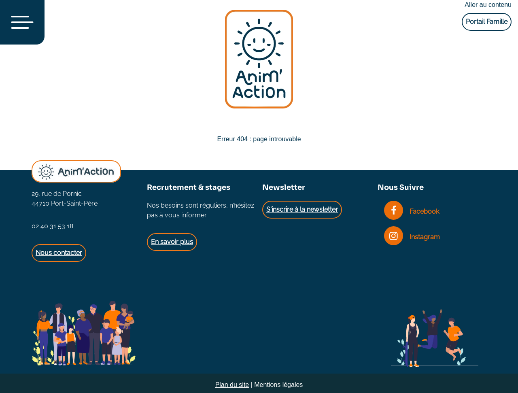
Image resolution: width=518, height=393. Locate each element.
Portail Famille (486, 21)
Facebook (411, 211)
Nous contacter (59, 253)
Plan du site (232, 384)
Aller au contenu (488, 4)
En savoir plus (172, 242)
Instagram (412, 237)
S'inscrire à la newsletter (302, 209)
